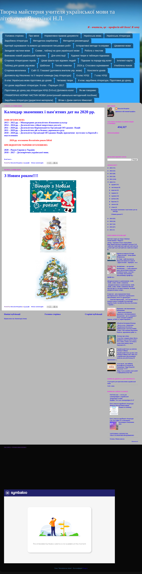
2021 (111, 179)
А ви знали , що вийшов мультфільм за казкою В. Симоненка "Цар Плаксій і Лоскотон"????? (126, 366)
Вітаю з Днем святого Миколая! (75, 100)
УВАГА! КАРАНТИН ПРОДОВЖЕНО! (122, 435)
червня (113, 193)
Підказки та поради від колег (96, 60)
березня (114, 201)
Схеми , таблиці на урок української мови (57, 50)
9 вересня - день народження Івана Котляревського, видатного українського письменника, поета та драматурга (120, 295)
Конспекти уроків (96, 70)
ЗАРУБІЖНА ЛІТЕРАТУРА (119, 433)
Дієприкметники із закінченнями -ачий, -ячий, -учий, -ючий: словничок (120, 282)
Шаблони (45, 65)
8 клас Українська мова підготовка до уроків (28, 80)
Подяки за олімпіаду (125, 407)
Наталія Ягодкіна (123, 108)
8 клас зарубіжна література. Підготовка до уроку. (104, 80)
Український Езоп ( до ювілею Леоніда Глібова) (127, 350)
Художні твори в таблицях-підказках (90, 55)
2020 (111, 182)
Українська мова (92, 35)
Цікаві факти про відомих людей (58, 60)
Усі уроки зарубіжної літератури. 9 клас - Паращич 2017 (34, 85)
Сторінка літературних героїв (20, 60)
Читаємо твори (65, 80)
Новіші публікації (12, 314)
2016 (111, 227)
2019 (111, 218)
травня (113, 196)
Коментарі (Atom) (21, 318)
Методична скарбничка (45, 40)
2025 (111, 168)
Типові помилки (63, 65)
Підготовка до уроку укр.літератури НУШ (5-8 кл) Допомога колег (39, 90)
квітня (113, 199)
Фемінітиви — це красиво (125, 266)
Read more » (8, 159)
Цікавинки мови (122, 45)
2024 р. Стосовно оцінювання (93, 65)
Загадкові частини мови (17, 50)
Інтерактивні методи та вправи (92, 45)
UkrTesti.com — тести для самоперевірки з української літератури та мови (119, 396)
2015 (111, 230)
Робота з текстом (94, 50)
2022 (111, 176)
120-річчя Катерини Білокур (126, 323)
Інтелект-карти (125, 60)
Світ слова (110, 386)
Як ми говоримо (87, 90)
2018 (111, 221)
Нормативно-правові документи (61, 35)
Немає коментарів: (37, 163)
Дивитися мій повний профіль (125, 111)
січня (113, 207)
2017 (111, 224)
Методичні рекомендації (76, 40)
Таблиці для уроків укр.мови (20, 65)
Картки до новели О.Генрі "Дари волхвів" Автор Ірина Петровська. (126, 255)
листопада (115, 187)
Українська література (118, 35)
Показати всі (135, 441)
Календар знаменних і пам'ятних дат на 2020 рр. (49, 112)
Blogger (85, 568)
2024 (111, 171)
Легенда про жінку (123, 336)
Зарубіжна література (16, 40)
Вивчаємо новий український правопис (25, 55)
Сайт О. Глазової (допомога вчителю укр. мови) (56, 70)
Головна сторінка (14, 35)
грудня (113, 184)
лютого (113, 204)
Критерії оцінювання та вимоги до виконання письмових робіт (38, 45)
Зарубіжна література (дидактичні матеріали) (29, 100)
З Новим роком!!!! (21, 175)
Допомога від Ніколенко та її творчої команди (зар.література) (38, 75)
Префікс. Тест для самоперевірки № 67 (122, 400)
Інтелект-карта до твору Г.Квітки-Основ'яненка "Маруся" (118, 239)
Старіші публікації (93, 314)
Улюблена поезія (123, 65)
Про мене (34, 35)
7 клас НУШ (100, 75)
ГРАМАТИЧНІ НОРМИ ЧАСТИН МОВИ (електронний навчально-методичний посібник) (51, 95)
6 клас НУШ (82, 75)
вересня (114, 190)
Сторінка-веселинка (15, 70)
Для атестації (58, 55)
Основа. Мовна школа (117, 439)
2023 (111, 173)
